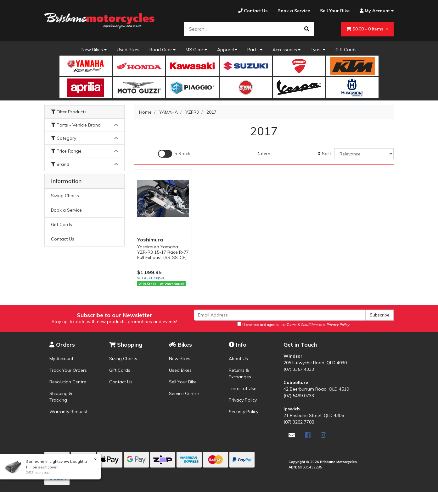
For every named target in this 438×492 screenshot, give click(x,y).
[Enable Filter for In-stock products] (174, 153)
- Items (365, 29)
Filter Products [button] (69, 112)
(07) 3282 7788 (299, 422)
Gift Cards (346, 49)
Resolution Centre (67, 382)
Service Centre (184, 393)
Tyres (316, 49)
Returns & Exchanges (240, 373)
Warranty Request (68, 411)
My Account (61, 358)
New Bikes (92, 49)
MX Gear (194, 49)
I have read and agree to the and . (293, 324)
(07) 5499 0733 (299, 395)
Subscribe (380, 315)
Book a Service (66, 210)
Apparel (225, 49)
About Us (238, 358)
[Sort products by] (364, 153)
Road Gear (160, 49)
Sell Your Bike (183, 382)
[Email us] (292, 435)
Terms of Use (242, 388)
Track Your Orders (68, 370)
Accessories (284, 49)
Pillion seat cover (41, 467)
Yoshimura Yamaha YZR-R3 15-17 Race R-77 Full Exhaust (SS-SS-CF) (163, 252)
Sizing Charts (65, 195)
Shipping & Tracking (60, 397)
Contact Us (62, 239)
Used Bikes (128, 49)
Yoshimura (150, 239)
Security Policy (243, 411)
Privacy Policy (243, 400)
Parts (253, 49)
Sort (324, 153)
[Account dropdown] (374, 11)
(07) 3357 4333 (299, 369)
